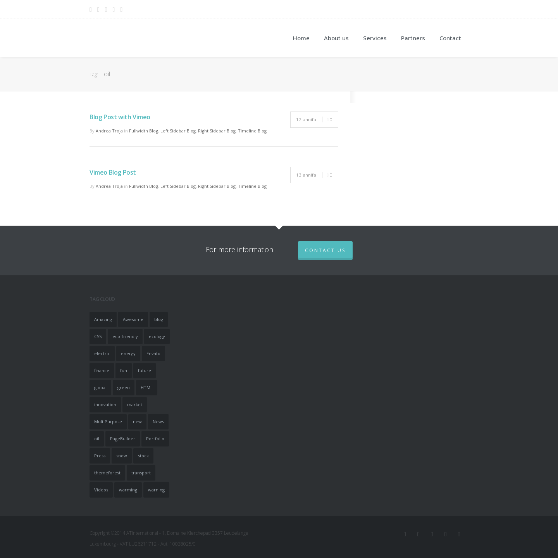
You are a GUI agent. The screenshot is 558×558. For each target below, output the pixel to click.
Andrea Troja (109, 131)
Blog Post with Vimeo (120, 117)
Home (301, 38)
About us (336, 38)
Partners (413, 38)
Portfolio (155, 438)
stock (143, 455)
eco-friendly (125, 336)
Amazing (103, 319)
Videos (101, 490)
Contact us (325, 250)
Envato (153, 353)
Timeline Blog (252, 131)
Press (99, 455)
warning (156, 490)
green (123, 387)
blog (158, 319)
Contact (450, 38)
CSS (98, 336)
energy (128, 353)
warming (128, 490)
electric (102, 353)
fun (123, 370)
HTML (147, 387)
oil (96, 438)
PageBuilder (122, 438)
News (158, 421)
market (134, 404)
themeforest (107, 473)
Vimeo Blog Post (113, 172)
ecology (157, 336)
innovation (105, 404)
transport (141, 473)
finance (101, 370)
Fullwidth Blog (143, 131)
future (144, 370)
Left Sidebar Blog (178, 131)
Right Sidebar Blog (217, 131)
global (100, 387)
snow (121, 455)
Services (375, 38)
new (137, 421)
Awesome (133, 319)
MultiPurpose (108, 421)
